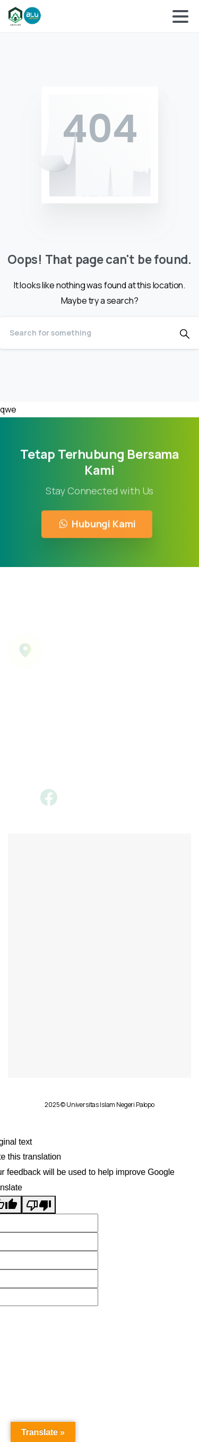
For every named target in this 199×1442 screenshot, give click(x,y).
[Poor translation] (39, 1205)
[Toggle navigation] (180, 16)
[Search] (85, 333)
